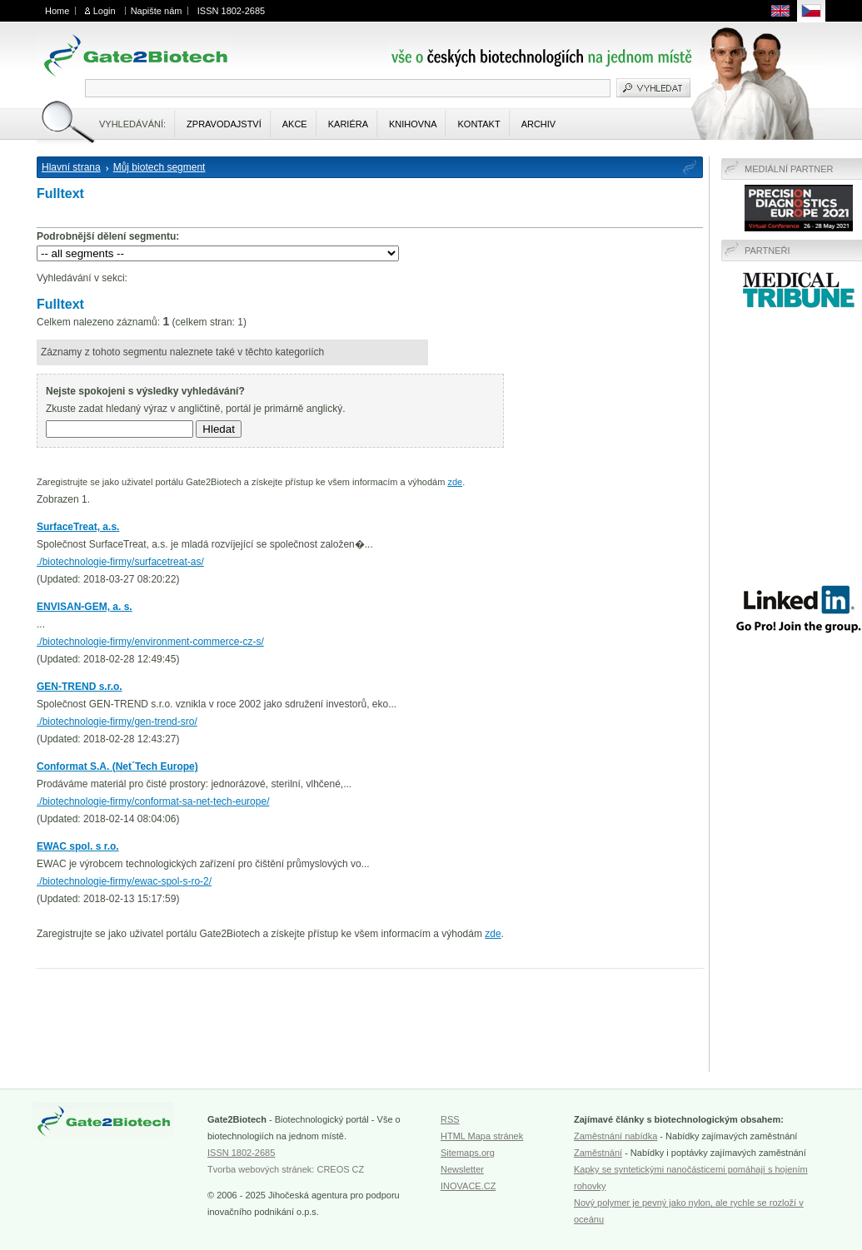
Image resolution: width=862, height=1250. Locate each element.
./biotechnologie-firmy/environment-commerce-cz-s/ (150, 641)
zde (454, 482)
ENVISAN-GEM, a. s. (84, 607)
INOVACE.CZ (468, 1186)
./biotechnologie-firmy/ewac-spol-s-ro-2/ (124, 881)
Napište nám (156, 11)
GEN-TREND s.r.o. (79, 686)
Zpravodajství (224, 124)
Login (104, 11)
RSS (450, 1119)
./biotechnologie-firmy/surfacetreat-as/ (120, 562)
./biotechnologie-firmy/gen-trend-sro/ (117, 721)
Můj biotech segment (159, 167)
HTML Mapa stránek (482, 1136)
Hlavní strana (71, 167)
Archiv (538, 124)
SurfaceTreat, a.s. (78, 527)
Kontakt (478, 124)
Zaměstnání (598, 1153)
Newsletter (462, 1169)
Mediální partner (789, 169)
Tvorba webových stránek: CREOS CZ (285, 1169)
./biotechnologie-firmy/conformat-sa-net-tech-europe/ (153, 801)
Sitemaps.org (468, 1153)
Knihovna (412, 124)
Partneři (767, 250)
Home (57, 11)
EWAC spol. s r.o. (78, 846)
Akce (294, 124)
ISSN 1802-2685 (231, 11)
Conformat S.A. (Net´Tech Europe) (117, 766)
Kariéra (348, 124)
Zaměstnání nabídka (615, 1136)
